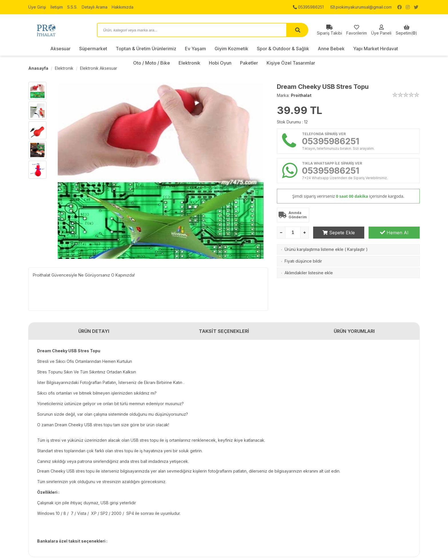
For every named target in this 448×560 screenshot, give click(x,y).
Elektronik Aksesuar (98, 68)
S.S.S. (72, 7)
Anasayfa (38, 68)
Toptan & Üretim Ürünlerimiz (146, 48)
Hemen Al (394, 232)
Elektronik (64, 68)
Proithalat (301, 95)
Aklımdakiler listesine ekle (309, 272)
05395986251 (308, 7)
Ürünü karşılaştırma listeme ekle (314, 249)
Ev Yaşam (195, 48)
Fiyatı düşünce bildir (303, 261)
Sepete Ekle (339, 232)
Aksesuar (60, 48)
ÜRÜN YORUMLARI (354, 331)
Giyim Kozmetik (231, 48)
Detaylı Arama (94, 7)
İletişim (56, 7)
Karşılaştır (356, 249)
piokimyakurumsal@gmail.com (361, 7)
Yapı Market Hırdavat (375, 48)
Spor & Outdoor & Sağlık (283, 48)
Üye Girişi (37, 7)
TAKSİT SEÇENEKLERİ (224, 331)
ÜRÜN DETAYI (93, 331)
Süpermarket (93, 48)
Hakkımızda (122, 7)
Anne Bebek (331, 48)
